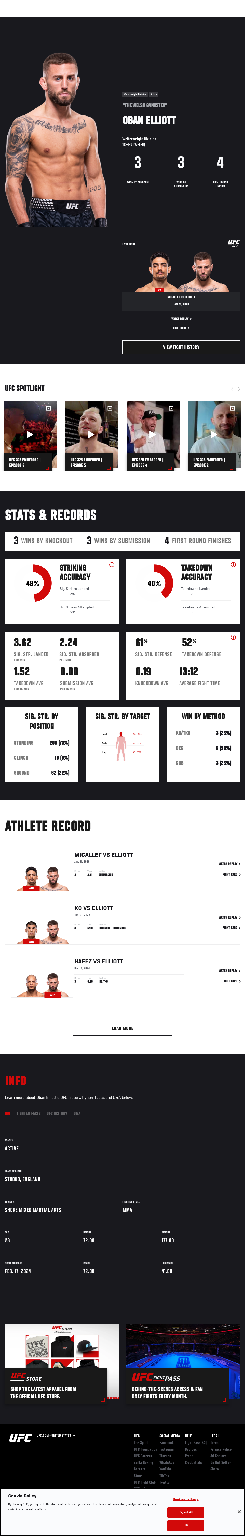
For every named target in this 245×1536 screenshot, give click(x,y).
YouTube (165, 1469)
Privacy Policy (221, 1449)
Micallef (88, 857)
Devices (191, 1449)
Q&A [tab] (77, 1114)
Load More (122, 1028)
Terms (214, 1443)
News (78, 19)
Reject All (186, 1521)
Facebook (166, 1443)
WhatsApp (166, 1463)
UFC (137, 1436)
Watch (167, 19)
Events (14, 19)
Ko (78, 910)
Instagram (166, 1449)
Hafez (83, 963)
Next (238, 389)
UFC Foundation (145, 1449)
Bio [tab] (7, 1114)
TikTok (164, 1476)
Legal (214, 1436)
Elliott (122, 857)
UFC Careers (143, 1456)
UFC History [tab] (57, 1114)
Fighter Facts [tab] (29, 1114)
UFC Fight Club (145, 1482)
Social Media (169, 1436)
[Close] (239, 1520)
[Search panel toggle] (228, 19)
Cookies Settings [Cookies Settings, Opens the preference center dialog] (185, 1508)
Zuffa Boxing (192, 19)
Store (138, 1476)
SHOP (214, 19)
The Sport (141, 1443)
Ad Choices (218, 1456)
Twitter (165, 1482)
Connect (147, 19)
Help (188, 1436)
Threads (165, 1456)
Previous (233, 389)
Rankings (35, 19)
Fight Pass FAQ (196, 1443)
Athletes (58, 19)
